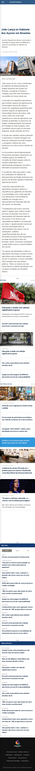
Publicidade (9, 755)
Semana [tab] (17, 550)
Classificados (18, 755)
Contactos (26, 755)
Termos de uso (22, 758)
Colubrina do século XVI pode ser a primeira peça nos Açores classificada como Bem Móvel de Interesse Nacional (17, 470)
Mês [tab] (28, 550)
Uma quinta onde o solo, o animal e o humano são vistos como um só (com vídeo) (15, 575)
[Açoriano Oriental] (17, 747)
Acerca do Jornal (12, 752)
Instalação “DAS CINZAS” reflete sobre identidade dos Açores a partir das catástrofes (16, 431)
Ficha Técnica (12, 758)
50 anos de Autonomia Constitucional (15, 557)
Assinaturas (24, 761)
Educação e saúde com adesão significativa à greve (15, 308)
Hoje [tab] (7, 550)
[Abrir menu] (2, 2)
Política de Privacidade (13, 761)
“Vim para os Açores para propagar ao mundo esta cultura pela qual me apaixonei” (16, 565)
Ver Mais (33, 280)
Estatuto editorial (23, 752)
